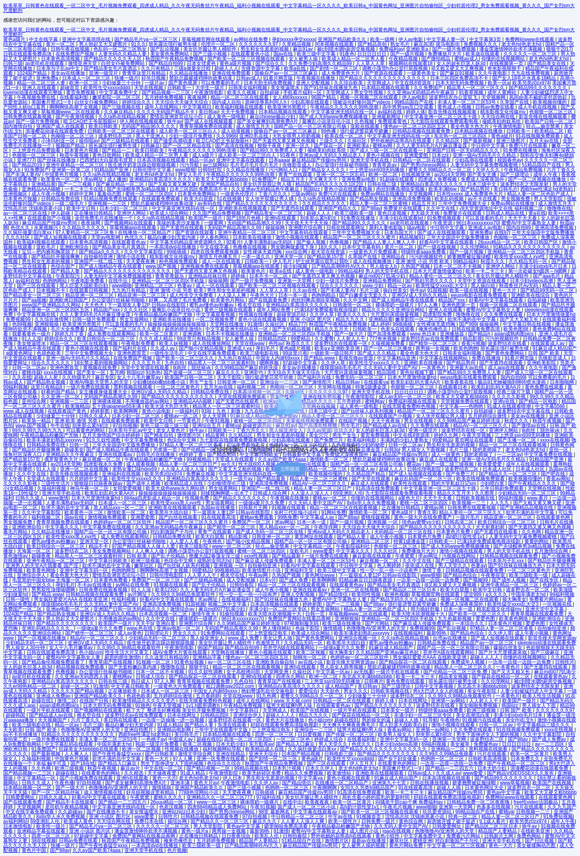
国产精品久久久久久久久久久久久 (262, 203)
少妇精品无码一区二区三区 (527, 493)
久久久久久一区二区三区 (530, 54)
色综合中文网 (179, 561)
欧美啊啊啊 (324, 580)
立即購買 (290, 469)
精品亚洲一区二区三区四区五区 (56, 310)
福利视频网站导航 (222, 749)
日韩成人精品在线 (506, 213)
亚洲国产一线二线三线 (99, 261)
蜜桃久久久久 (168, 797)
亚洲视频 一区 (383, 522)
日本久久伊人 (320, 768)
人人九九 (500, 503)
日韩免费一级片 (378, 821)
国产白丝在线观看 (179, 517)
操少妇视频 (296, 266)
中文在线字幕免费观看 (30, 812)
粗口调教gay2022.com (230, 686)
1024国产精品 (32, 73)
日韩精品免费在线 (61, 199)
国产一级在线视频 (437, 247)
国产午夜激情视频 (75, 116)
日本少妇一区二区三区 (124, 208)
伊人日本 (233, 778)
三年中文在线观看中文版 (222, 730)
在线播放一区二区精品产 (145, 232)
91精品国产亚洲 (112, 170)
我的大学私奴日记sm (454, 483)
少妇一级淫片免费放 (191, 136)
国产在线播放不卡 (106, 812)
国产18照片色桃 (244, 218)
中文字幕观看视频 (216, 314)
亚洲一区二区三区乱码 (341, 174)
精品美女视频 (454, 676)
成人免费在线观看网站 (112, 334)
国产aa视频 (34, 300)
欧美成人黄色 (79, 821)
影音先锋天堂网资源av (552, 638)
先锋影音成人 (297, 165)
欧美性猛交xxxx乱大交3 (442, 285)
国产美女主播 (482, 174)
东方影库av (261, 744)
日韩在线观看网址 (346, 227)
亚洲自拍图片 (139, 730)
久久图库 (485, 493)
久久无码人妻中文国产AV (316, 503)
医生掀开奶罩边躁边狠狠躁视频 (142, 165)
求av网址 (94, 179)
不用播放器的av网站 (120, 618)
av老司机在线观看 (45, 63)
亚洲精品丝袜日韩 (208, 276)
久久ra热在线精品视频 (122, 116)
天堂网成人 (379, 83)
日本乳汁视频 (287, 768)
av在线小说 (311, 662)
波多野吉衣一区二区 (528, 590)
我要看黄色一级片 (32, 334)
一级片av (155, 83)
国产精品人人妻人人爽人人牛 (385, 242)
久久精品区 (448, 141)
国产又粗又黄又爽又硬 (173, 184)
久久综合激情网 (52, 319)
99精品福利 (465, 261)
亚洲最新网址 (387, 116)
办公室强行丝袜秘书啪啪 (342, 165)
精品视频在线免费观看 (81, 667)
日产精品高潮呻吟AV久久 (339, 266)
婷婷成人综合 (329, 739)
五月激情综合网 (551, 551)
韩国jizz (312, 189)
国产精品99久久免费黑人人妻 (272, 150)
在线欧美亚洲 (536, 831)
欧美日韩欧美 (104, 126)
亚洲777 (26, 160)
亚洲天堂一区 (289, 256)
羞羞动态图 (109, 194)
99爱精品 (301, 339)
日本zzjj (441, 155)
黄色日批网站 (107, 155)
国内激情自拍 (18, 126)
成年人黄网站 (502, 92)
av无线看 (363, 672)
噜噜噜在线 (559, 208)
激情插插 (333, 628)
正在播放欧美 (123, 691)
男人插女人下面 (539, 705)
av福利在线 (391, 112)
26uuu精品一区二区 (500, 242)
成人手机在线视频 (538, 107)
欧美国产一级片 (206, 218)
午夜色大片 (263, 295)
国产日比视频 (540, 841)
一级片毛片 (468, 517)
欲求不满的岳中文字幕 (472, 319)
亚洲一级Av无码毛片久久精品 (485, 155)
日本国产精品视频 (301, 754)
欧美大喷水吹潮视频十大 (275, 614)
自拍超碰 (270, 92)
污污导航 (190, 165)
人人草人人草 (371, 63)
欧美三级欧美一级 (355, 213)
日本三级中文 (482, 184)
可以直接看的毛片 (485, 218)
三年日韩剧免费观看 (502, 488)
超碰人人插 (407, 720)
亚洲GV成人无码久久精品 (420, 295)
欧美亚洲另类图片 (287, 107)
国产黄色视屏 (183, 83)
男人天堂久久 (453, 565)
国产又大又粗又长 (520, 319)
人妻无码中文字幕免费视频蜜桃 (484, 165)
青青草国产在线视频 (111, 662)
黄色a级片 (15, 39)
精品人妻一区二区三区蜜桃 (379, 203)
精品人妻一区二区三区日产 (323, 488)
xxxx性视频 (256, 556)
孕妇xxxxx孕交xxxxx (293, 39)
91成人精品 (169, 725)
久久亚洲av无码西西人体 (82, 676)
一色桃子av (153, 739)
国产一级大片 (349, 334)
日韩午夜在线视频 (71, 49)
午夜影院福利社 (353, 546)
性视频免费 (197, 498)
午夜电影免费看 (88, 281)
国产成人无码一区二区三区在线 (270, 532)
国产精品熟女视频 (369, 199)
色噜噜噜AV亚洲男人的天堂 (376, 628)
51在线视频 (230, 199)
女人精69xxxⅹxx (291, 97)
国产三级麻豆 (545, 652)
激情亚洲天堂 (83, 63)
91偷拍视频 (233, 614)
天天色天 (95, 305)
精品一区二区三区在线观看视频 (84, 343)
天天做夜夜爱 (162, 773)
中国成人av (181, 739)
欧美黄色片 (254, 271)
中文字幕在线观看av (315, 812)
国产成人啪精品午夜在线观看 (111, 266)
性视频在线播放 (256, 314)
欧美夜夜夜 (317, 802)
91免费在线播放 (521, 150)
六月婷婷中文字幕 (89, 479)
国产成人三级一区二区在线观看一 (387, 150)
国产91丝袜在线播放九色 (331, 88)
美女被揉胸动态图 (537, 845)
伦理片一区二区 (218, 44)
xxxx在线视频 (559, 730)
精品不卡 (99, 546)
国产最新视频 (478, 141)
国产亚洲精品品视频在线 (527, 507)
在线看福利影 (75, 97)
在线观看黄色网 (553, 517)
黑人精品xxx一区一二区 (119, 507)
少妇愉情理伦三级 (227, 483)
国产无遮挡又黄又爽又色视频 (285, 141)
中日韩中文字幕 (488, 145)
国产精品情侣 (334, 594)
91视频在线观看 (289, 507)
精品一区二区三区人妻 (41, 83)
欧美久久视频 (242, 92)
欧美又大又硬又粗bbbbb (222, 179)
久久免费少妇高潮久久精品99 (320, 63)
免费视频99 (19, 319)
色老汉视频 (171, 807)
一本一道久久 (256, 256)
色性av (276, 343)
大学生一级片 (210, 88)
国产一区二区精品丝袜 (56, 792)
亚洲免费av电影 (359, 179)
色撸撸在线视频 (250, 247)
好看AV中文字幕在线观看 (447, 242)
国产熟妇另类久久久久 (430, 281)
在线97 (501, 232)
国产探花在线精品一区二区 (501, 676)
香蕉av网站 (559, 479)
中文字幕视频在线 (37, 314)
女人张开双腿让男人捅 (270, 199)
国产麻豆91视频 (458, 73)
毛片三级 (370, 290)
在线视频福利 (237, 599)
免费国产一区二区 (252, 522)
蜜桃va (506, 812)
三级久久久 (332, 141)
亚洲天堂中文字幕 (545, 609)
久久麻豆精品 (119, 112)
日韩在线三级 (382, 184)
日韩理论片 (157, 633)
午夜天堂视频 (168, 705)
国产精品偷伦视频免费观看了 (54, 662)
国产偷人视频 (311, 242)
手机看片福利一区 (303, 92)
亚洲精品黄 (43, 184)
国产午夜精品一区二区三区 (516, 763)
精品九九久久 (351, 319)
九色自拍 (244, 681)
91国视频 (437, 290)
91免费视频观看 (445, 218)
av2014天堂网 (449, 174)
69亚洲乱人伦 (347, 493)
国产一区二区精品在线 (187, 145)
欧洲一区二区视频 (142, 749)
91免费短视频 (558, 816)
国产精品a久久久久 (100, 252)
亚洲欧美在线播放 (173, 319)
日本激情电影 (18, 826)
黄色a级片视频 (236, 63)
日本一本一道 (293, 295)
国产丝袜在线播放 (57, 160)
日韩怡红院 (210, 170)
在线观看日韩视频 (89, 290)
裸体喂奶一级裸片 (395, 305)
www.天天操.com (292, 701)
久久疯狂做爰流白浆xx (28, 232)
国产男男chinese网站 (424, 165)
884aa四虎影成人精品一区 (153, 498)
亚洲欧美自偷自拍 (275, 662)
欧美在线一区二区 (345, 136)
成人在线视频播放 (373, 261)
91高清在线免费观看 (378, 488)
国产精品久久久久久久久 (240, 498)
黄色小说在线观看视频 (348, 189)
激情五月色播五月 (218, 256)
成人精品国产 (340, 686)
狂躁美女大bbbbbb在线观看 (89, 749)
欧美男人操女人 (395, 734)
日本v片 (267, 580)
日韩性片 (564, 662)
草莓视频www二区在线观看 (71, 112)
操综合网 (178, 821)
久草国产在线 (515, 102)
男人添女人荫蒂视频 (342, 667)
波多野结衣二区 (115, 136)
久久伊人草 (322, 314)
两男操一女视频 (229, 831)
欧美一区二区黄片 (160, 334)
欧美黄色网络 (42, 570)
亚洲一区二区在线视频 (355, 590)
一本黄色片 (508, 667)
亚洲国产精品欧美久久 (342, 39)
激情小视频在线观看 (298, 237)
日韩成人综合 (151, 676)
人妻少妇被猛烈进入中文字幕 (532, 691)
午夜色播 (64, 783)
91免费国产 (36, 170)
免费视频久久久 (481, 44)
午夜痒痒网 (326, 527)
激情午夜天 (204, 614)
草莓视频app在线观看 (133, 227)
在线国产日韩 (94, 701)
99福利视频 (511, 498)
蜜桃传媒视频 (376, 517)
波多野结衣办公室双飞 (453, 97)
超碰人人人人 (485, 657)
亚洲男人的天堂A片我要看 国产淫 (42, 565)
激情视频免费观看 (108, 517)
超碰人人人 (226, 68)
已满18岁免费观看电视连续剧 (326, 310)
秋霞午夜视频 (75, 155)
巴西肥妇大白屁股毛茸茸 (107, 160)
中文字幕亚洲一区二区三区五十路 (441, 116)
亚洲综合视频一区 (358, 638)
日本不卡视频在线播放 (230, 334)
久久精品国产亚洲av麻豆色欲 (388, 652)
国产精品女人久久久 (324, 170)
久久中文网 (356, 300)
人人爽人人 (77, 754)
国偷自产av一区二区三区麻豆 (287, 73)
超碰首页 (70, 88)
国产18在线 (82, 763)
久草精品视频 (297, 44)
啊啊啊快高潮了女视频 (74, 107)
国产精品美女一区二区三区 (274, 213)
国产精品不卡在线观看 (70, 802)
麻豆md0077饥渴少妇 (382, 276)
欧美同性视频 (367, 594)
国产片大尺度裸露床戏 (503, 652)
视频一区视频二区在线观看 (369, 97)
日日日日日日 (372, 54)
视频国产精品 (71, 145)
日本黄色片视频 (81, 150)
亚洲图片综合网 (305, 227)
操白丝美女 (395, 290)
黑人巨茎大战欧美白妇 (84, 285)
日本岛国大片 (399, 232)
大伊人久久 (488, 170)
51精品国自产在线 (542, 165)
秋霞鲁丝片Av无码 (519, 285)
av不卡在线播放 (21, 734)
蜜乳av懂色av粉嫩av (212, 305)
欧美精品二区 (549, 131)
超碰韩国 (16, 715)
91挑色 (142, 705)
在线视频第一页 (506, 63)
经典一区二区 (463, 816)
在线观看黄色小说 (251, 54)
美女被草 (460, 744)
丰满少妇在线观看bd (402, 218)
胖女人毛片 (190, 174)
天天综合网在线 (498, 116)
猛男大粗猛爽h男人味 (290, 705)
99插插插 (177, 252)
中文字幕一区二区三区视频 (456, 845)
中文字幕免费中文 (119, 92)
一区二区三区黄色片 (529, 570)
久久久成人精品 (156, 339)
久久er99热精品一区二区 (30, 686)
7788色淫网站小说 (199, 792)
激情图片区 (337, 841)
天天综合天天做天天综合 (182, 102)
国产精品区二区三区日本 (410, 590)
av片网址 (138, 594)
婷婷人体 (415, 112)
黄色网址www (320, 575)
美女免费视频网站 (112, 551)
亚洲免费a (48, 78)
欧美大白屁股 (199, 199)
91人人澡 (31, 339)
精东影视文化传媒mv (503, 112)
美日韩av (208, 112)
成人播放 (116, 179)
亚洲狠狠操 (47, 324)
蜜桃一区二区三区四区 (150, 194)
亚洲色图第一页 (458, 305)
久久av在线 (305, 290)
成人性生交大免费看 (192, 295)
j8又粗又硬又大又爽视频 (458, 68)
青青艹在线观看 (295, 174)
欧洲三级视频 (146, 561)
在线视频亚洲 (416, 174)
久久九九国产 (561, 807)
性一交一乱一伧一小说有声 (389, 570)
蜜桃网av (122, 676)
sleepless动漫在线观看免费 (546, 643)
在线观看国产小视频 (49, 218)
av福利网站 (15, 821)
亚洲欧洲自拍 (27, 527)
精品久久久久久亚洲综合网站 (394, 310)
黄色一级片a (195, 831)
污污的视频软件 (426, 256)
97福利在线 (269, 797)
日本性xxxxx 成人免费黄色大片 (471, 194)
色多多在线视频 (494, 807)
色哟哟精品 (324, 295)
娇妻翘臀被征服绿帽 (469, 256)
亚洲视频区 (16, 194)
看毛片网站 (16, 532)
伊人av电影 (411, 39)
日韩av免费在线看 (495, 107)
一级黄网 (214, 223)
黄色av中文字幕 (504, 792)
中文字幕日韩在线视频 (527, 324)
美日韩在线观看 (121, 720)
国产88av (371, 208)
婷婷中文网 (82, 194)
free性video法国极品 (536, 802)
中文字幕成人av (318, 517)
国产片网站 (377, 623)
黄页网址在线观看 (314, 536)
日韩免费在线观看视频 (28, 116)
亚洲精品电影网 (174, 730)
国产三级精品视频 (204, 580)
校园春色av (509, 160)
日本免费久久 (526, 758)
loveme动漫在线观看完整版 (33, 92)
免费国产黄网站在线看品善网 (300, 618)
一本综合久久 (470, 623)
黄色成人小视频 (454, 107)
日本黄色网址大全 (485, 787)
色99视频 (22, 324)
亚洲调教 (192, 334)
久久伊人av (267, 783)
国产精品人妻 (66, 271)
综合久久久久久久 (340, 285)
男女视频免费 (516, 199)
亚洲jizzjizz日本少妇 (184, 812)
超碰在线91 (346, 720)
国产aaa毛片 (547, 276)
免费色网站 (529, 836)
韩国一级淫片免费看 (157, 744)
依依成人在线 (420, 565)
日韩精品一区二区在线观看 (422, 160)
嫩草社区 (144, 565)
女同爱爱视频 (128, 488)
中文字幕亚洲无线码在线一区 (343, 112)
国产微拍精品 (436, 59)
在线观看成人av (548, 343)
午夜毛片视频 (398, 807)
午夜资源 (443, 223)
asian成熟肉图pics (514, 334)
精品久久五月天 (332, 329)
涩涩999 (473, 594)
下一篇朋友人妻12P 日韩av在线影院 (147, 305)
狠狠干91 (199, 667)
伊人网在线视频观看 (142, 121)
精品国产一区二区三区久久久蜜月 (360, 237)
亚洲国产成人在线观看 (61, 126)
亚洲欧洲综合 (75, 247)
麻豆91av (303, 49)
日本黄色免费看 (111, 580)
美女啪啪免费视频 (479, 705)
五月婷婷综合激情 (173, 696)
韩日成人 (141, 681)
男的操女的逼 (377, 720)
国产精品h (479, 334)
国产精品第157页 (326, 256)
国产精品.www (47, 594)
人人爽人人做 (150, 551)
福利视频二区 (46, 517)
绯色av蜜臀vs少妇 (422, 522)
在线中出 (118, 281)
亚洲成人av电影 (485, 227)
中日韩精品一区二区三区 (298, 816)
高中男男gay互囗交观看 (408, 107)
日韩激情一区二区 (353, 305)
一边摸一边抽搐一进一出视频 (173, 720)
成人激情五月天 (253, 126)
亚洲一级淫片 (104, 73)
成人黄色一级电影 (227, 116)
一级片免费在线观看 (327, 556)
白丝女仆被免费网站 (123, 63)
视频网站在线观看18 (411, 63)
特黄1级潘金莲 (410, 541)
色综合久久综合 (224, 763)
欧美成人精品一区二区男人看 (354, 59)
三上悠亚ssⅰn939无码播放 (377, 170)
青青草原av (385, 165)
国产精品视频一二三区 (166, 92)
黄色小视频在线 (383, 155)
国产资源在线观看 (384, 73)
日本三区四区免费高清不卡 (459, 78)
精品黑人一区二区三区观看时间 (89, 556)
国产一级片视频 (407, 54)
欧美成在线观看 (483, 54)
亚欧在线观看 (365, 126)
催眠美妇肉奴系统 (502, 121)
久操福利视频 (52, 488)
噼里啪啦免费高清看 (286, 826)
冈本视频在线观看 (335, 44)
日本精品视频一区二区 (28, 787)
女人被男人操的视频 (364, 845)
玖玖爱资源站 (438, 812)
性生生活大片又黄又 (127, 652)
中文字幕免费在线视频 (107, 527)
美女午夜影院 (482, 691)
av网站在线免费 (251, 39)
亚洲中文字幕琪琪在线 (87, 39)
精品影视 (472, 339)
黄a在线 (537, 213)
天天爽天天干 (324, 179)
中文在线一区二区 (164, 768)
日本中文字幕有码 (362, 247)
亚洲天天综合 (264, 754)
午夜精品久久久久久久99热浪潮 (345, 107)
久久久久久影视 (20, 483)
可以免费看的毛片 (221, 83)
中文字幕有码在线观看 (304, 232)
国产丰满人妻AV (24, 174)
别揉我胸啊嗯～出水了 (225, 493)
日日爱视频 (310, 734)
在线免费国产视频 (75, 54)
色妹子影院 (308, 628)
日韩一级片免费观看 (94, 319)
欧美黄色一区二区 (61, 179)
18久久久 (329, 247)
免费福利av (391, 49)
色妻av (185, 285)
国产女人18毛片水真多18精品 (524, 78)
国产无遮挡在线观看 (293, 208)
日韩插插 (265, 792)
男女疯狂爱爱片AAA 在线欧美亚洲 (71, 599)
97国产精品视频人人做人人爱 (144, 546)
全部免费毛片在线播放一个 (104, 218)
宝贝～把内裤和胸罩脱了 (49, 252)
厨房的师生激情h (184, 329)
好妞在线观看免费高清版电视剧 (285, 725)
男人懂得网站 (277, 628)
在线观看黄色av (129, 242)
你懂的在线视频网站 (503, 59)
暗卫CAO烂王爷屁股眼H (90, 121)
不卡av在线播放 (95, 585)
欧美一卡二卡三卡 (485, 271)
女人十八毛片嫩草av (71, 647)
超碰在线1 (43, 701)
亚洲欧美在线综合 (531, 295)
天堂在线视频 (149, 88)
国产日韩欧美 (160, 754)
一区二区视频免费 (215, 319)
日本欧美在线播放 (253, 237)
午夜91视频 (262, 807)
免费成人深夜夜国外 (483, 179)
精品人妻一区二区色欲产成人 (539, 194)
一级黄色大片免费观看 (373, 252)
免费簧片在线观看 (403, 208)
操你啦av (89, 141)
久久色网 (532, 532)
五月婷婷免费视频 (164, 97)
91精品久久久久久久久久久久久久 (530, 247)
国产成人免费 (294, 580)
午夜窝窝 (405, 556)
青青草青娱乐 (170, 276)
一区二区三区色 (293, 739)
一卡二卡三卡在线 (84, 189)
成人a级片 (203, 155)
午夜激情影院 (224, 773)
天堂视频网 (494, 97)
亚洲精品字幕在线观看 (41, 831)
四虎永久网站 (291, 676)
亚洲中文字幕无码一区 (84, 570)
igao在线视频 (397, 831)
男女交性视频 (369, 92)
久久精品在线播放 (189, 73)
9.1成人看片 (493, 821)
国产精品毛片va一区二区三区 (146, 39)
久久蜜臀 (324, 339)
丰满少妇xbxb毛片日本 (544, 266)
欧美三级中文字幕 (317, 54)
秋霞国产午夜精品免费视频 (175, 59)
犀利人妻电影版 (386, 227)
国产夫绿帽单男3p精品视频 (137, 189)
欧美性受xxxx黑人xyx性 (520, 256)
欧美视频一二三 (469, 503)
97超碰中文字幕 (92, 836)
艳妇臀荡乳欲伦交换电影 (268, 691)
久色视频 (364, 121)
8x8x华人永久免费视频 (372, 503)
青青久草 (427, 512)
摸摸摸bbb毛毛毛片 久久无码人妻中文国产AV (90, 604)
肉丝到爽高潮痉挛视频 (401, 189)
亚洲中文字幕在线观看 (241, 160)
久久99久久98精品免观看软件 (183, 594)
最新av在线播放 (369, 841)
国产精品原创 (373, 44)
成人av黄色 (130, 633)
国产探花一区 (329, 145)
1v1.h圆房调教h (203, 705)
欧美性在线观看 (410, 483)
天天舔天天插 (425, 213)
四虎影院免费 (438, 314)
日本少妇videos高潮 (532, 281)
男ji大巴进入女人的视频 (439, 691)
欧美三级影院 (194, 546)
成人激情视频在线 (104, 792)
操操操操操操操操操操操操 (177, 324)
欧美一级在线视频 (469, 290)
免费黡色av (486, 744)
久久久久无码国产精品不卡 (166, 112)
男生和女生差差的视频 (265, 49)
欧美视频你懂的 (550, 102)
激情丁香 (432, 570)
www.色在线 (140, 628)
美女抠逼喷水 (286, 88)
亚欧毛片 (46, 247)
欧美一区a (499, 83)
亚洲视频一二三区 (108, 203)
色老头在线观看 (398, 329)
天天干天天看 (523, 218)
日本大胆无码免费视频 (268, 83)
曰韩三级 (13, 63)
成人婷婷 (380, 324)
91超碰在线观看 (398, 179)
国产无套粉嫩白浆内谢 (133, 667)
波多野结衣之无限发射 (525, 184)
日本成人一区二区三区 (87, 78)
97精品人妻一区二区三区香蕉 (502, 628)
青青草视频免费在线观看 (206, 126)
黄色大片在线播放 (285, 720)
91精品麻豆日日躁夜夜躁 (366, 580)
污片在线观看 (492, 754)
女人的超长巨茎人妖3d (462, 63)
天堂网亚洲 (277, 672)
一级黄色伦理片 (237, 194)
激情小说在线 (131, 256)
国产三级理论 (515, 174)
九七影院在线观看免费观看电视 (444, 121)
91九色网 (267, 696)
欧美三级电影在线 (32, 725)
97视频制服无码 (302, 623)
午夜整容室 (493, 575)
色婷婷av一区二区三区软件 (123, 522)
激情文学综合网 (195, 754)
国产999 (468, 324)
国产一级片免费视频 (454, 49)
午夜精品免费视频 (524, 170)
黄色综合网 (411, 821)
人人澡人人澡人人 (310, 493)
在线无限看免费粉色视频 (206, 701)
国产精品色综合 (460, 575)
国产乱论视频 (165, 49)
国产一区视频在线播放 (42, 638)
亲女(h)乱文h (520, 720)
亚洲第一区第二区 (71, 170)
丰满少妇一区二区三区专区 (278, 609)
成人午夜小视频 (48, 194)
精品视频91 (411, 237)
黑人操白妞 (483, 285)
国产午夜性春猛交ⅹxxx (117, 754)
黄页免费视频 (81, 92)
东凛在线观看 (233, 725)
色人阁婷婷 (389, 565)
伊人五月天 (362, 763)
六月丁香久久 (561, 170)
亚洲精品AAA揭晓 (42, 189)
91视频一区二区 (154, 662)
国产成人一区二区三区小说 (307, 807)
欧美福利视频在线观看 (240, 107)
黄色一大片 (505, 290)
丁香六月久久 (273, 194)
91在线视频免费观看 (538, 136)
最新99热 (437, 633)
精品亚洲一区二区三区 (90, 295)
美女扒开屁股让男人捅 (267, 184)
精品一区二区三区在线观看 (240, 97)
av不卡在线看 (483, 199)
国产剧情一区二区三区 (334, 68)
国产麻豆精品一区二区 (120, 184)
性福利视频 (124, 599)
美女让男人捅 (278, 638)
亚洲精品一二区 (448, 749)
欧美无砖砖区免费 (262, 773)
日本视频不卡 (51, 290)
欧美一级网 (383, 39)
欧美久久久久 (353, 314)
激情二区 (67, 701)
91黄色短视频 (189, 662)
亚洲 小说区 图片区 (311, 319)
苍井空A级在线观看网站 (289, 647)
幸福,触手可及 (52, 763)
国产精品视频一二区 (208, 768)
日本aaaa (279, 160)
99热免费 (287, 517)
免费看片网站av (547, 599)
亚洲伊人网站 (132, 213)
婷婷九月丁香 (70, 334)
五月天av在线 (544, 141)
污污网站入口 (284, 170)
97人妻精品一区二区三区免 (86, 232)
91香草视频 (472, 92)
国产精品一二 (117, 150)
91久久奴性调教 (206, 672)
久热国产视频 (416, 266)
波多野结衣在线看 (508, 343)
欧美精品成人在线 (184, 483)
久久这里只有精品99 (167, 657)
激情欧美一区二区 (127, 512)
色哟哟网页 (124, 570)
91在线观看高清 (219, 517)
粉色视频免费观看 (179, 261)
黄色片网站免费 (406, 845)
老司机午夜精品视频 (67, 807)
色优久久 (20, 227)
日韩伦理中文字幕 (152, 170)
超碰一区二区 (75, 686)
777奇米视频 (383, 339)
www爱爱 (323, 551)
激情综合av (183, 609)
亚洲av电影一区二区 (68, 609)
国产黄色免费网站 (316, 638)
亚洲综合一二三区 (314, 730)
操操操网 (275, 227)
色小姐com (91, 652)
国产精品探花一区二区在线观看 (413, 662)
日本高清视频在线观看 (161, 160)
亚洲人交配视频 (313, 83)
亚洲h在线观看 (281, 218)
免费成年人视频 (468, 662)
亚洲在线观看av (310, 590)
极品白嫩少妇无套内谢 (172, 237)
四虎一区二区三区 (275, 734)
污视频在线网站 (459, 556)
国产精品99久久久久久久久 (539, 88)
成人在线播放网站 (212, 343)
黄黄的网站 (537, 541)
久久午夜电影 (493, 73)
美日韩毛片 (505, 189)
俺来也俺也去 (433, 329)
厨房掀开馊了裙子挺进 (451, 821)
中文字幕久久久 (62, 527)
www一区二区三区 (232, 546)
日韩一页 (315, 614)
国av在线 (283, 54)
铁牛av (174, 121)
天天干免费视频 (238, 112)
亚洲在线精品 (231, 754)
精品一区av (201, 160)
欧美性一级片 (51, 826)
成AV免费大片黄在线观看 (180, 652)
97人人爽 (428, 305)
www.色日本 (423, 334)
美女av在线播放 (68, 73)
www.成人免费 (244, 638)
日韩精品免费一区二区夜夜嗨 (479, 802)
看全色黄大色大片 (470, 126)
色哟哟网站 (55, 281)
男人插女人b (384, 266)
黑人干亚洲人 (151, 136)
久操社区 (357, 141)
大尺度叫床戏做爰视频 (395, 314)
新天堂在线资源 (328, 252)
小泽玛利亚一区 (58, 141)
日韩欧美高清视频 (488, 758)
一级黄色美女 (422, 73)
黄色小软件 (388, 836)
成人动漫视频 (236, 131)
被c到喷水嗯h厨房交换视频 (347, 49)
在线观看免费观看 (161, 199)
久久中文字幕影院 (144, 252)
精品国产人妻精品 (498, 831)
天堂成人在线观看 (46, 479)
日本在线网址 (413, 701)
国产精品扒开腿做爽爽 (56, 256)
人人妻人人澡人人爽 (303, 821)
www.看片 (538, 498)
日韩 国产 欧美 (516, 710)
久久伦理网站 (475, 247)
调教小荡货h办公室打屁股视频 (395, 68)
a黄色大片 (409, 498)
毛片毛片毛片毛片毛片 (255, 165)
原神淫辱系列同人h (266, 102)
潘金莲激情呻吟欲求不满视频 (511, 49)
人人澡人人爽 (232, 295)
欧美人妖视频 (174, 343)
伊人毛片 (283, 261)
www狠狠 (185, 170)
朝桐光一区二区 (310, 657)
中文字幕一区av (333, 672)
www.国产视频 (161, 266)
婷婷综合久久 (137, 102)
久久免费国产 (429, 88)
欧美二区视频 (311, 652)
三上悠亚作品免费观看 (37, 150)
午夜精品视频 (404, 59)
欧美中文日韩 (81, 208)
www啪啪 (122, 285)
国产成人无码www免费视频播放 (334, 116)
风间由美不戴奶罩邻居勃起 (538, 97)
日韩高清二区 (460, 522)
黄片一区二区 (61, 44)
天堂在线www (250, 343)
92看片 (233, 242)
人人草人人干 (202, 575)
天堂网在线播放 (227, 324)
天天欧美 (13, 730)
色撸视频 (339, 242)
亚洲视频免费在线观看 (205, 266)
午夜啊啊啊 (325, 787)
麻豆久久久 (265, 821)
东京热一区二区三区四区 (461, 136)
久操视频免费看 (388, 343)
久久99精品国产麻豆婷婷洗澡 (249, 623)
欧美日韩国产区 (541, 242)
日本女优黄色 (202, 63)
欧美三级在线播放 (342, 623)
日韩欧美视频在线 (476, 498)
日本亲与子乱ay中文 (58, 68)
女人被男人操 (304, 59)
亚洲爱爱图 (416, 155)
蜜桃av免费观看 (257, 517)
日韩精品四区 (273, 339)
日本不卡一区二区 (269, 276)
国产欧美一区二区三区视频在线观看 (246, 59)
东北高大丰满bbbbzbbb (368, 676)
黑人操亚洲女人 (207, 638)
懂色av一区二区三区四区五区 (415, 126)
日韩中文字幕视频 (434, 686)
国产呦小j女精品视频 (249, 541)
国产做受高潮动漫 (173, 141)
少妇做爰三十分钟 (122, 83)
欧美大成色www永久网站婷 (176, 488)
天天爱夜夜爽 (141, 261)
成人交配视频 (241, 580)
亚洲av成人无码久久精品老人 (331, 155)
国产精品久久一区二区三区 (220, 821)
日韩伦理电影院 (166, 575)
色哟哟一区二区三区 (442, 758)
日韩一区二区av (496, 725)
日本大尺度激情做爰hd (438, 271)
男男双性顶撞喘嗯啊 (53, 590)
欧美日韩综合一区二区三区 (106, 339)
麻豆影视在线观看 (372, 556)
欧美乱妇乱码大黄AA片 (110, 493)
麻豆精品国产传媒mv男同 (320, 160)
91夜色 (347, 54)
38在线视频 (43, 841)
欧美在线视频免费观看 (481, 479)
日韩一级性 (18, 599)
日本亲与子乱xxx (506, 561)
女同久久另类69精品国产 (368, 787)
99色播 (329, 131)
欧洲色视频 (397, 594)
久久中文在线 (441, 208)
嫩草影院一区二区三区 (117, 97)
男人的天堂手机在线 (387, 271)
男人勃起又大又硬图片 (103, 44)
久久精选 (134, 773)
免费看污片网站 (463, 836)
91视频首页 (369, 816)
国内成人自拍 (227, 102)
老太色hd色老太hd (522, 44)
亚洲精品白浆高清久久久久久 (161, 179)
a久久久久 (497, 594)
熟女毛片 (400, 44)
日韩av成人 (248, 78)
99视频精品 (227, 570)
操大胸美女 (514, 599)
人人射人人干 (351, 339)
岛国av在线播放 (218, 507)
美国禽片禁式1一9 (51, 102)
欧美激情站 (339, 773)
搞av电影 (417, 227)
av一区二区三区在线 (25, 213)
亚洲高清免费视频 (412, 199)
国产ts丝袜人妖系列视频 (184, 565)
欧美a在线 (295, 68)
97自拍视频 (90, 783)
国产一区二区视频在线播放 (537, 179)
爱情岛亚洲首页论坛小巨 (177, 116)
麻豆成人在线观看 (370, 483)
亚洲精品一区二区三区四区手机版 (524, 252)
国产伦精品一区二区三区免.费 (456, 672)
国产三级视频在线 (122, 107)
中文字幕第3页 (485, 39)
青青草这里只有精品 (144, 73)
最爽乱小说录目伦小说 (327, 121)
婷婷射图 (312, 604)
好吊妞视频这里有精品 (151, 792)
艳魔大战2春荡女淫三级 (215, 556)
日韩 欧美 (137, 556)
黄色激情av (16, 556)
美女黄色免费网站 (170, 54)
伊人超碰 (61, 213)
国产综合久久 (270, 63)
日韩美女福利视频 (248, 88)
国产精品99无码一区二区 (548, 290)
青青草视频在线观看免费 (537, 614)
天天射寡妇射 (491, 527)
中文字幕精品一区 (313, 546)
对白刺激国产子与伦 (172, 532)
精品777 (297, 324)
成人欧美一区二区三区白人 (188, 131)
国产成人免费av (550, 739)
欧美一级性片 (343, 821)
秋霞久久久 (493, 261)
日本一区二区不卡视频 (458, 266)
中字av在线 (341, 816)
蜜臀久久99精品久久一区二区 (440, 170)
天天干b (144, 623)
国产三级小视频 (210, 54)
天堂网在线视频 (545, 488)
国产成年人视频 (144, 483)
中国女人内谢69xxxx (216, 691)
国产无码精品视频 (292, 329)
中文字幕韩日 (197, 107)
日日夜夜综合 (237, 836)
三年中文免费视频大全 (463, 203)
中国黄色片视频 (62, 174)
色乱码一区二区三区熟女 (120, 49)
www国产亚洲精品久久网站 (52, 305)
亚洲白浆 (166, 623)
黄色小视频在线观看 (271, 652)
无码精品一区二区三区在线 (403, 532)
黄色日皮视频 (392, 213)
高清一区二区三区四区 (248, 739)
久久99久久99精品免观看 (447, 754)
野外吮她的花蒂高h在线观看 (402, 141)
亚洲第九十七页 (389, 783)
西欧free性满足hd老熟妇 (547, 189)
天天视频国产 (53, 720)
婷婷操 (238, 276)
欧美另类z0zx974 (531, 83)
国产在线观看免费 (268, 300)
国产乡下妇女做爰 (398, 758)
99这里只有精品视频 (199, 339)
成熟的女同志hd (215, 561)
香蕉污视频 (473, 343)
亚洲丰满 (180, 783)
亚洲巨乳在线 (254, 136)
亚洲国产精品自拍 (220, 184)
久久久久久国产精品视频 (78, 691)
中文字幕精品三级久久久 (544, 725)
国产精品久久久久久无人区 (113, 59)
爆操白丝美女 (508, 647)
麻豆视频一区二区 (380, 561)
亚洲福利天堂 (299, 570)
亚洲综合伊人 (32, 575)
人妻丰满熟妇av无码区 (269, 242)
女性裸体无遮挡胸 (263, 252)
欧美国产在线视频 (310, 710)
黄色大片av (206, 783)
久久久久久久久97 (259, 44)
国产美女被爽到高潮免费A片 (268, 121)
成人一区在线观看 (222, 261)
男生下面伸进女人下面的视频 (488, 734)
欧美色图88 (516, 329)
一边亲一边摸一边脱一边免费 (428, 580)
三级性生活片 (56, 483)
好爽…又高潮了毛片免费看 (178, 300)
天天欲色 (330, 691)
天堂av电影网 (106, 237)
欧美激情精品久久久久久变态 (144, 701)
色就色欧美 (138, 696)
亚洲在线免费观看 (232, 73)
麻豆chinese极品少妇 (273, 116)
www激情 (58, 498)
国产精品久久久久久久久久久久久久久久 (383, 78)
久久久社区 (18, 237)
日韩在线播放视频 (430, 783)
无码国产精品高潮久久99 (254, 223)
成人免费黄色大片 (341, 73)
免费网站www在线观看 (530, 39)
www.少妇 (373, 285)
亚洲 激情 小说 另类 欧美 (423, 261)
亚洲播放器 (452, 334)
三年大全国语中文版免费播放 (543, 232)
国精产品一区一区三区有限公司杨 (311, 126)
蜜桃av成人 (466, 59)
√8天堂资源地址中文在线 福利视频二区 (502, 208)
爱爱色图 (486, 618)
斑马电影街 (448, 44)
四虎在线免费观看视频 (215, 252)
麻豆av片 (130, 768)
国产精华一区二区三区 (433, 343)
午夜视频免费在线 (37, 97)
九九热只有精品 (129, 290)
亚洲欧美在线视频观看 (243, 208)
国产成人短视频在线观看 (61, 237)
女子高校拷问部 (243, 672)
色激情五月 (268, 643)
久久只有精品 (156, 68)
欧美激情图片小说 (262, 570)
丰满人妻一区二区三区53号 (467, 102)
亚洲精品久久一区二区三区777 (220, 797)
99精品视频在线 (252, 768)
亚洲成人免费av (54, 696)
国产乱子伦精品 (168, 556)
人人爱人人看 (185, 541)
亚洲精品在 (393, 256)
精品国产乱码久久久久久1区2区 (330, 184)
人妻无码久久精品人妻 (123, 54)
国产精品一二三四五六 (450, 768)
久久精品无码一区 (529, 261)
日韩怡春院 (242, 585)
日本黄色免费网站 (198, 194)
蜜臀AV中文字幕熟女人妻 (529, 223)
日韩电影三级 (339, 754)
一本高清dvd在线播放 (173, 247)
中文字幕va (311, 778)
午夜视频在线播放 (316, 78)
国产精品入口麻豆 (296, 744)
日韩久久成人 (30, 498)
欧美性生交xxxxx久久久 (138, 479)
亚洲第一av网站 (448, 701)
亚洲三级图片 (511, 141)
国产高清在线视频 (235, 145)
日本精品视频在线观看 (386, 88)
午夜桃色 (213, 541)
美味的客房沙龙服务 (179, 223)
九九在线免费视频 (531, 73)
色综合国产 (63, 266)
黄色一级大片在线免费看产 (423, 517)
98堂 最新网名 (275, 812)
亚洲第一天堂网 (295, 281)
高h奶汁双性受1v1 (465, 536)
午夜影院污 (68, 276)
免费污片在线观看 (529, 145)
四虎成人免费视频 (438, 179)
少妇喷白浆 (492, 483)
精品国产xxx (452, 300)
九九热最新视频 (455, 618)
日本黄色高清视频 (61, 59)
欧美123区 (166, 590)
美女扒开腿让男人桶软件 (210, 49)
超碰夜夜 (41, 556)
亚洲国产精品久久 (338, 208)
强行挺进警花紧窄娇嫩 (364, 131)
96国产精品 (324, 97)
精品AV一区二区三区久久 (320, 483)
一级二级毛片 (70, 203)
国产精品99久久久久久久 (359, 223)
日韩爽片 (373, 681)
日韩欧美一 (180, 88)
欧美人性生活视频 (542, 696)
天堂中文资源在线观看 (482, 281)
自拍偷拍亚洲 (99, 256)
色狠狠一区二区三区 (551, 112)
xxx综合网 (297, 252)
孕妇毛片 (65, 585)
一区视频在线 (558, 604)
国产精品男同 (475, 189)
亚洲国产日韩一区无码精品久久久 (463, 150)
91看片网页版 (278, 78)
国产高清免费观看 (387, 334)
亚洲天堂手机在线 (370, 160)
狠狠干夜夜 (270, 145)
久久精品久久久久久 (324, 203)
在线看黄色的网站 (398, 763)
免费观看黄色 (393, 121)
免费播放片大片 (445, 54)
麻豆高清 (423, 44)
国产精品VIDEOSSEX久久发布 (521, 773)
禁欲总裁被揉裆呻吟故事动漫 (201, 78)
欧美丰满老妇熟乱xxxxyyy (362, 633)
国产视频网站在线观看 (129, 223)
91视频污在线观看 (482, 720)
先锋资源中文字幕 (261, 68)
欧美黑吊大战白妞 (169, 512)
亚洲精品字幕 (208, 657)
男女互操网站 (135, 319)
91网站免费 (333, 512)
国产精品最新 (272, 479)
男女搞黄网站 (224, 488)
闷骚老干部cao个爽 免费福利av (409, 802)
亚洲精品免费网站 (383, 281)
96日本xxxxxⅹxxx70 (477, 223)
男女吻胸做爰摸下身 (293, 247)
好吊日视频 (154, 78)
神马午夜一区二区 (90, 488)
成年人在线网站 (162, 107)
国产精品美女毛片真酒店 (111, 68)
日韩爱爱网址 (21, 797)
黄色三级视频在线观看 (229, 310)
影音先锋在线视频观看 (453, 112)
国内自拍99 (519, 227)
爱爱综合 (308, 691)
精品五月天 (293, 179)
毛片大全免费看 (68, 329)
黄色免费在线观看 (406, 681)
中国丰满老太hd (529, 594)
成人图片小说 (365, 831)
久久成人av (448, 773)
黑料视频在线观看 (489, 749)
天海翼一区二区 (34, 551)
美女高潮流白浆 (473, 715)
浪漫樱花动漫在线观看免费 (55, 131)
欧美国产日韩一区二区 (549, 121)
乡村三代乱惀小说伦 (296, 512)
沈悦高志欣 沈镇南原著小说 (33, 208)
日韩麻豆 (150, 145)
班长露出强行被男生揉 (173, 44)
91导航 (430, 720)
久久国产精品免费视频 (217, 213)
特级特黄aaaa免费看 (424, 252)
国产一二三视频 (75, 184)
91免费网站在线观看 (223, 633)
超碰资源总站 (292, 314)
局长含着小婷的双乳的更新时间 (376, 797)
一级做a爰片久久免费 (262, 503)
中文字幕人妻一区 (446, 39)
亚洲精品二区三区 (154, 285)
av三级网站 (215, 165)
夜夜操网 (197, 97)
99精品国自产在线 (414, 102)
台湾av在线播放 (450, 638)
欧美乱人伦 (267, 836)
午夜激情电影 (209, 92)
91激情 (255, 324)
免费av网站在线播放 (383, 194)
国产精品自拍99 (166, 63)
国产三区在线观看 (37, 285)
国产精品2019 (28, 165)
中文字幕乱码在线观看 (69, 744)
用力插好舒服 (425, 609)
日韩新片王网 (253, 507)
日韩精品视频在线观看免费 (422, 131)
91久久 (138, 44)
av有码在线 (210, 203)
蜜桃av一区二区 (330, 498)
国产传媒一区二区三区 (350, 734)
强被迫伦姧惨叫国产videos (362, 102)
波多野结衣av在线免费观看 (430, 339)
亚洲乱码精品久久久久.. (48, 628)
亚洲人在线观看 (39, 88)
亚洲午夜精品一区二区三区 (75, 165)
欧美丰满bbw (443, 189)
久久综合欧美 (349, 83)
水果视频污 (46, 227)
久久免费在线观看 (504, 314)
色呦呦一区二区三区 (73, 136)
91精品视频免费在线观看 (111, 199)
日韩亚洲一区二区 (272, 536)
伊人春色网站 (215, 237)
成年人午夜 (546, 174)
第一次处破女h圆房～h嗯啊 (538, 271)
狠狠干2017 (559, 49)
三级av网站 (303, 194)
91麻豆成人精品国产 (391, 647)
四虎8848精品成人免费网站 (217, 807)
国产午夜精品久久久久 (532, 483)
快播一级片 (126, 78)
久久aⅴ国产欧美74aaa (97, 850)
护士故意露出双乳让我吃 (323, 261)
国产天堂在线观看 (372, 479)
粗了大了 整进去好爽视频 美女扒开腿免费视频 (176, 710)
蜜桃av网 (383, 145)
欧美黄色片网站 (228, 300)
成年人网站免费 (274, 310)
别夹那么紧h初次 (319, 218)
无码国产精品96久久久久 (148, 126)
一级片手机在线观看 (398, 672)
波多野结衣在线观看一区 (341, 343)
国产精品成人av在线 (51, 715)
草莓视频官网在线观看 (206, 39)
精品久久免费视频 (304, 773)
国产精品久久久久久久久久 (65, 623)
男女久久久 (185, 633)
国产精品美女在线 (547, 63)
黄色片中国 (34, 850)
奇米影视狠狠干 (504, 68)
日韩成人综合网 (270, 493)
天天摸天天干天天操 (307, 223)
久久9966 (226, 136)
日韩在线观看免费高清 (28, 54)
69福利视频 (435, 744)
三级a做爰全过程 (193, 68)
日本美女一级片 (398, 710)
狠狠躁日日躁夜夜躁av (99, 483)
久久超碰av (71, 812)
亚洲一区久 (298, 145)
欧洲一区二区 (84, 83)
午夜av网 (259, 575)
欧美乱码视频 (450, 199)
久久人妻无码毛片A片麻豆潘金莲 (432, 145)
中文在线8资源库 (414, 83)
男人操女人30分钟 (26, 647)
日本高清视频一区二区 (163, 614)
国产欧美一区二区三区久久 (478, 614)
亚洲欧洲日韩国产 (69, 300)
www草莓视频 (515, 783)
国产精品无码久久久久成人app (404, 599)
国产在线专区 (545, 580)
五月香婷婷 (208, 696)
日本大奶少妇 (231, 744)
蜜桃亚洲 (422, 841)
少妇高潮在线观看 (310, 102)
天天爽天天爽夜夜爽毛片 (349, 725)
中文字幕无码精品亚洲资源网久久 (187, 242)
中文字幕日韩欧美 (108, 561)
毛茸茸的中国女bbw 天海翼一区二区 (51, 580)
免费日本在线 (150, 821)
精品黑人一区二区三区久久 (476, 88)
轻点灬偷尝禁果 (543, 126)
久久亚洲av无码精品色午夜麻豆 (421, 92)
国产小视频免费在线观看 (87, 778)
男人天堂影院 (549, 199)
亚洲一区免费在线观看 (221, 758)
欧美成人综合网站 (170, 213)
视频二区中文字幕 (228, 604)
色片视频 (176, 850)
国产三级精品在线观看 (126, 141)
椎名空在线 (250, 305)
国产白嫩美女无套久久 (364, 295)
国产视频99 (476, 580)
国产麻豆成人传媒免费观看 (264, 561)
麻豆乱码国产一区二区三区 (424, 479)
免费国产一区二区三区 (156, 580)
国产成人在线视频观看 (209, 121)
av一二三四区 (550, 744)
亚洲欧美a (417, 49)
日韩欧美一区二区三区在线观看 (121, 131)
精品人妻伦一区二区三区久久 (441, 276)
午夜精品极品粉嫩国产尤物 (163, 314)
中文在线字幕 (44, 39)
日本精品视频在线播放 (479, 131)
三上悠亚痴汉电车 (268, 633)
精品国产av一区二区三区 (487, 643)
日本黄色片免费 (453, 532)
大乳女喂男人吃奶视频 (297, 136)
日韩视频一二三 (533, 812)
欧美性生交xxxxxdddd (107, 88)
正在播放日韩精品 (94, 213)
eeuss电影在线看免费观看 (479, 295)
